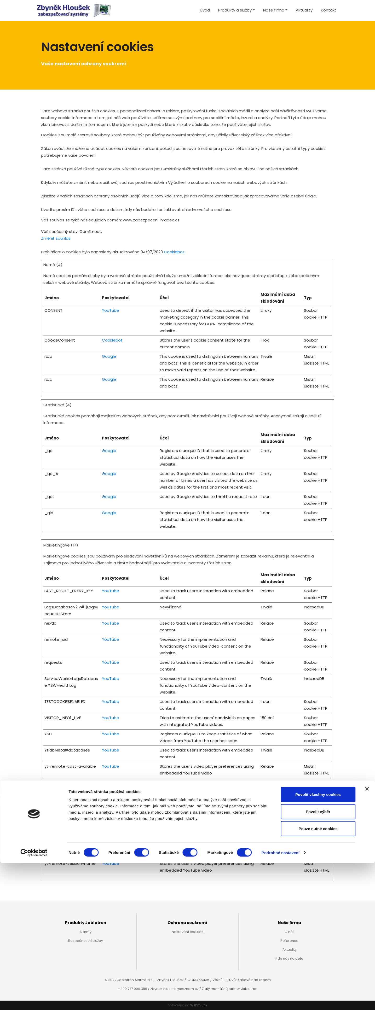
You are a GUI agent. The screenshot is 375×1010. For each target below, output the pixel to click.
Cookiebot (174, 252)
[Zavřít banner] (367, 936)
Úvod (205, 10)
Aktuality (304, 10)
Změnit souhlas (56, 238)
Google (109, 356)
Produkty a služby (235, 10)
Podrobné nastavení (280, 999)
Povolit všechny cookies (318, 941)
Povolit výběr (318, 958)
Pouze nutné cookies (317, 975)
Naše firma (273, 10)
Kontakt (328, 10)
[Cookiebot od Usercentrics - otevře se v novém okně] (34, 1000)
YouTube (110, 310)
